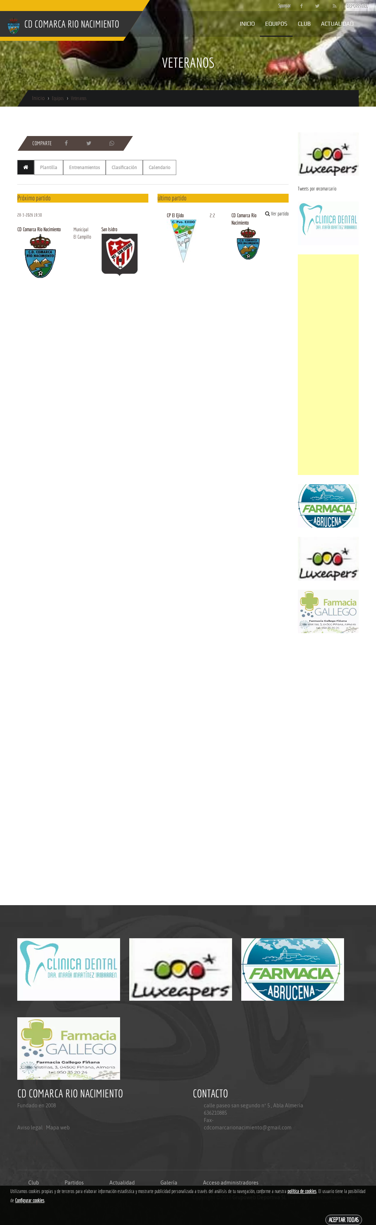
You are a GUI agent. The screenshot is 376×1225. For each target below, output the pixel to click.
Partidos (74, 1183)
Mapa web (58, 1128)
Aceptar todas (344, 1219)
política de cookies (302, 1191)
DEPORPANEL (350, 5)
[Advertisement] (328, 364)
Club (304, 24)
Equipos (276, 24)
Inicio (247, 24)
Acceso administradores (230, 1183)
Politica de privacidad (34, 1157)
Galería (168, 1183)
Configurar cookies (29, 1200)
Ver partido (277, 214)
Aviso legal (30, 1128)
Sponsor (282, 5)
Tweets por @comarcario (317, 189)
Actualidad (337, 24)
